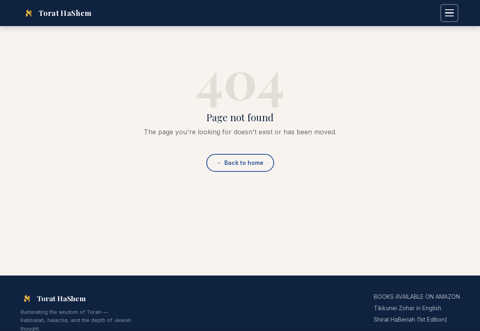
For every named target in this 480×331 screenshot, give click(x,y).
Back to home (240, 162)
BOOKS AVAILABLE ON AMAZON (417, 296)
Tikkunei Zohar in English (407, 307)
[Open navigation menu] (449, 13)
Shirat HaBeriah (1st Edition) (410, 319)
